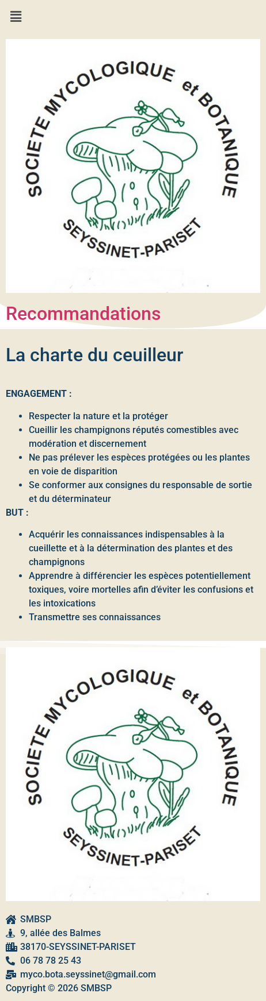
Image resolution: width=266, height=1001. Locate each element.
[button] (133, 17)
